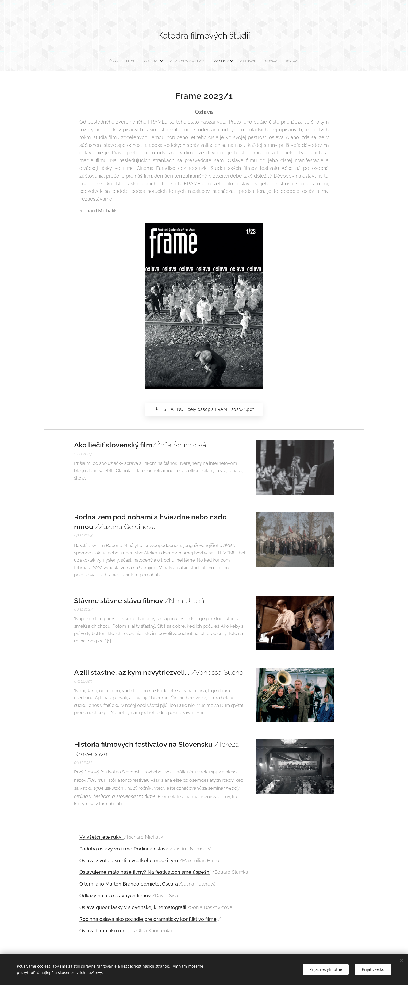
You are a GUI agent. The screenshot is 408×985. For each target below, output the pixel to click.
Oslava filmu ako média (105, 930)
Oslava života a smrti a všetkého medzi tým (128, 860)
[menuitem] (173, 61)
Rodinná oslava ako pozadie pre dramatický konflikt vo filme (148, 919)
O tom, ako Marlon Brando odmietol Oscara (128, 884)
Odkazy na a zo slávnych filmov (115, 895)
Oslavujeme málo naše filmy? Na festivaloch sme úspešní (144, 872)
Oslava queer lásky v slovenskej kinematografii (132, 907)
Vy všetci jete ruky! (101, 837)
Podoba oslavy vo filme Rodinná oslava (123, 849)
